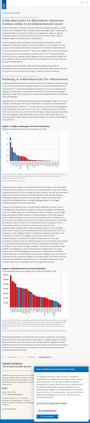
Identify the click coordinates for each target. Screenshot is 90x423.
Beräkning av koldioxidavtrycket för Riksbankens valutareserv (19, 17)
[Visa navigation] (87, 2)
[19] (30, 50)
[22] (28, 106)
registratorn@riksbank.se (15, 394)
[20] (49, 53)
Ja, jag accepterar (47, 416)
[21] (15, 88)
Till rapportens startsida (11, 12)
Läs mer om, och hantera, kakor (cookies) (52, 403)
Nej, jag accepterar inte (47, 411)
